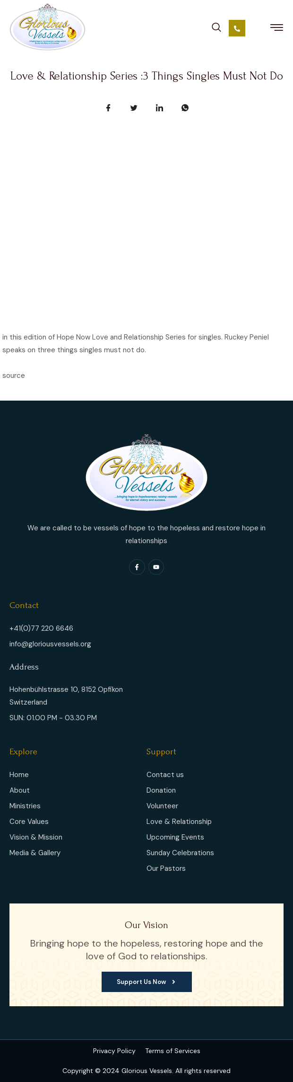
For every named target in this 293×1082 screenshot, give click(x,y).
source (13, 375)
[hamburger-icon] (276, 29)
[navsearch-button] (216, 25)
